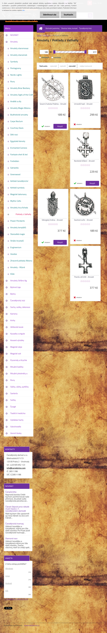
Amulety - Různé (17, 267)
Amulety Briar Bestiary (20, 88)
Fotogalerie (44, 35)
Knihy (12, 320)
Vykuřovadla (15, 426)
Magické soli (15, 353)
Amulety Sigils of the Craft (21, 94)
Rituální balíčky (16, 366)
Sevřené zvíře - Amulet (83, 219)
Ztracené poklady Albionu (21, 260)
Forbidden (14, 161)
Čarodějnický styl (17, 300)
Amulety (14, 41)
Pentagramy (15, 68)
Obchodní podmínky (53, 28)
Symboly (14, 61)
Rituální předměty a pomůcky (18, 374)
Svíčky (13, 400)
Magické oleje (16, 346)
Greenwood (15, 174)
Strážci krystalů (17, 240)
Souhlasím (68, 14)
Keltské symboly (17, 187)
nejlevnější (53, 66)
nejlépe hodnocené (86, 66)
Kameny (14, 313)
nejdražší (63, 66)
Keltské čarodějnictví (19, 181)
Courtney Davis (16, 127)
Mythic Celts (15, 200)
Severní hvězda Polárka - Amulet (53, 103)
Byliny (13, 293)
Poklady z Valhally (23, 214)
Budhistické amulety (19, 114)
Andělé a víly (15, 101)
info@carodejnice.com (16, 468)
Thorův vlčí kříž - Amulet (84, 276)
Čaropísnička (10, 491)
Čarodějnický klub (85, 28)
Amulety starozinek (18, 54)
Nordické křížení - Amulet (84, 160)
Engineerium (15, 247)
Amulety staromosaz (19, 48)
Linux (7, 575)
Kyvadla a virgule (17, 333)
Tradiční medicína (17, 413)
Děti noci (14, 134)
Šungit (13, 406)
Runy (12, 81)
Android (8, 583)
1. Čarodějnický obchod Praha (16, 599)
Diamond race (11, 538)
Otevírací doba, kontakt (69, 28)
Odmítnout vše (49, 14)
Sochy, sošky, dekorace (20, 307)
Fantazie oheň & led (18, 154)
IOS (6, 590)
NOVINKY (14, 35)
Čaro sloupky (54, 35)
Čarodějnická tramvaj (14, 523)
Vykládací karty (16, 419)
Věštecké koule (16, 327)
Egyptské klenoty (17, 141)
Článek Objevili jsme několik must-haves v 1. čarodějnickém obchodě (17, 508)
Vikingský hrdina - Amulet (52, 219)
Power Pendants (17, 220)
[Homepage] (41, 28)
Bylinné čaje (15, 287)
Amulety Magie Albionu (20, 108)
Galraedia (14, 167)
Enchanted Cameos (18, 147)
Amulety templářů (18, 227)
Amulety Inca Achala (19, 207)
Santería (14, 393)
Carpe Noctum (16, 121)
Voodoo (13, 254)
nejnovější (72, 66)
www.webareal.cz (31, 625)
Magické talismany (18, 194)
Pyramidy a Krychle (18, 360)
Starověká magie (17, 234)
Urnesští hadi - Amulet (83, 103)
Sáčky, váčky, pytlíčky (19, 386)
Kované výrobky (17, 340)
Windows (9, 568)
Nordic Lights (16, 74)
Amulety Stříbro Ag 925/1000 (18, 281)
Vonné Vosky (16, 433)
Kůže (12, 273)
